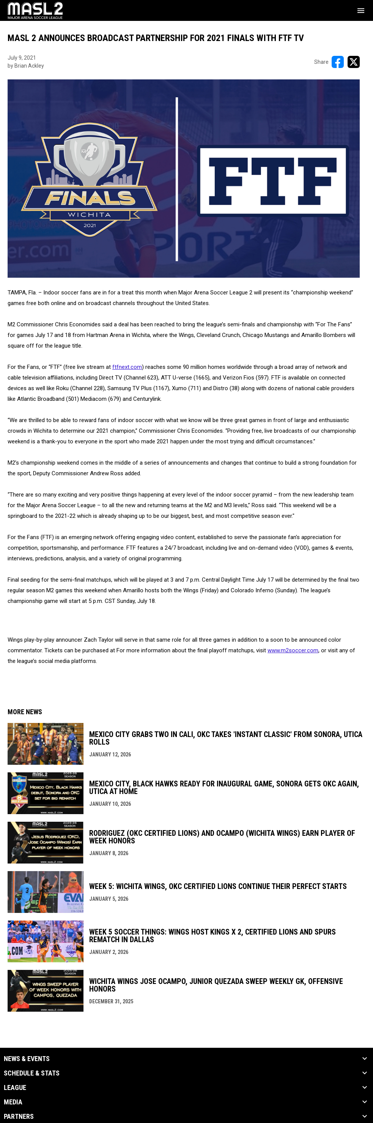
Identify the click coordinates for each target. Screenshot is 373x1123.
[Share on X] (354, 62)
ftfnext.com (127, 367)
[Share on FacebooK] (338, 62)
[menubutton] (360, 10)
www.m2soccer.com (293, 650)
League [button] (15, 1087)
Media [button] (13, 1102)
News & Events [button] (27, 1058)
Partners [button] (19, 1116)
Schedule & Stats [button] (32, 1073)
